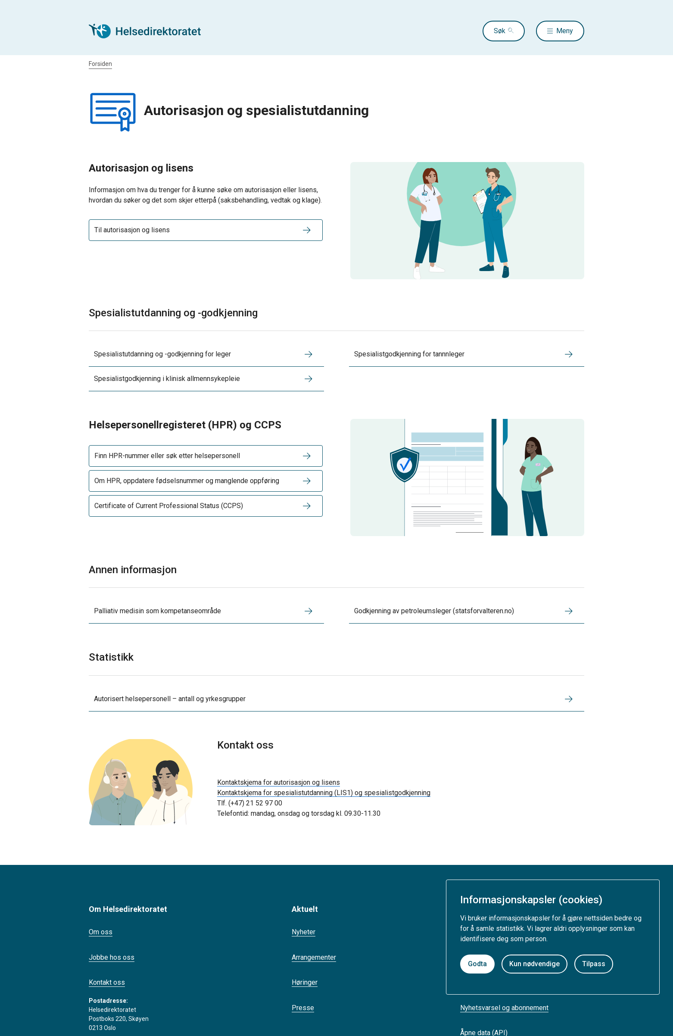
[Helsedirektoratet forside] (151, 31)
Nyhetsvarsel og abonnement (504, 1008)
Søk (499, 31)
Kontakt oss (107, 982)
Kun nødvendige (534, 964)
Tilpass (593, 964)
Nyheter (303, 932)
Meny (564, 31)
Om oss (100, 932)
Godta (477, 964)
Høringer (305, 982)
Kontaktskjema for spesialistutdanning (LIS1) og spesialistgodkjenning (323, 793)
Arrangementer (314, 957)
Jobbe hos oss (111, 957)
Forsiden (100, 63)
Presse (303, 1008)
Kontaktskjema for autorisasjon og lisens (278, 782)
